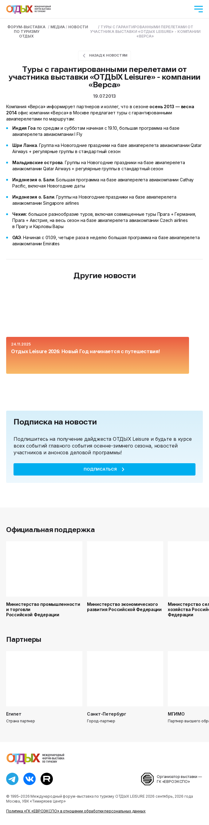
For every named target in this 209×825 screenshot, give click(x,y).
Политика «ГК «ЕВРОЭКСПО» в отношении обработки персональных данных (76, 811)
